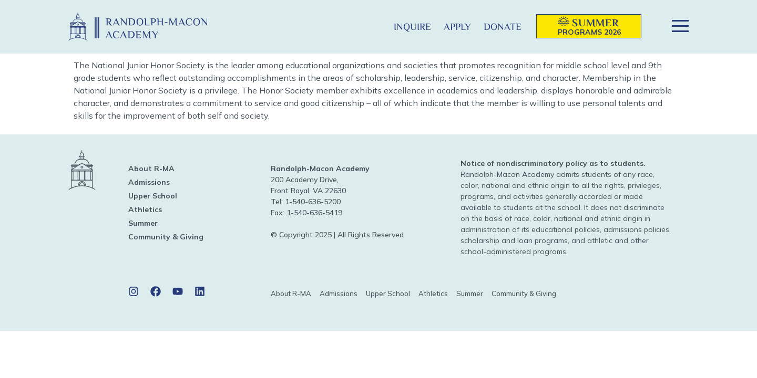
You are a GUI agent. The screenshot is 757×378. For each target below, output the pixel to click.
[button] (370, 26)
